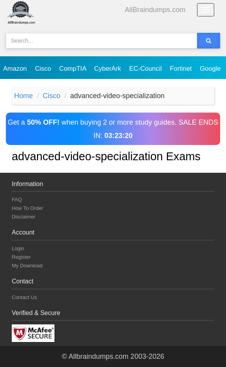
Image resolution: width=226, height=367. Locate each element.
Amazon (16, 68)
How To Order (27, 208)
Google (211, 68)
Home (23, 96)
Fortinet (182, 68)
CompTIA (73, 68)
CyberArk (108, 68)
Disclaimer (24, 217)
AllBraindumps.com (155, 10)
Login (18, 248)
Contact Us (24, 297)
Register (21, 257)
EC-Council (146, 68)
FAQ (17, 199)
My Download (27, 266)
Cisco (44, 68)
